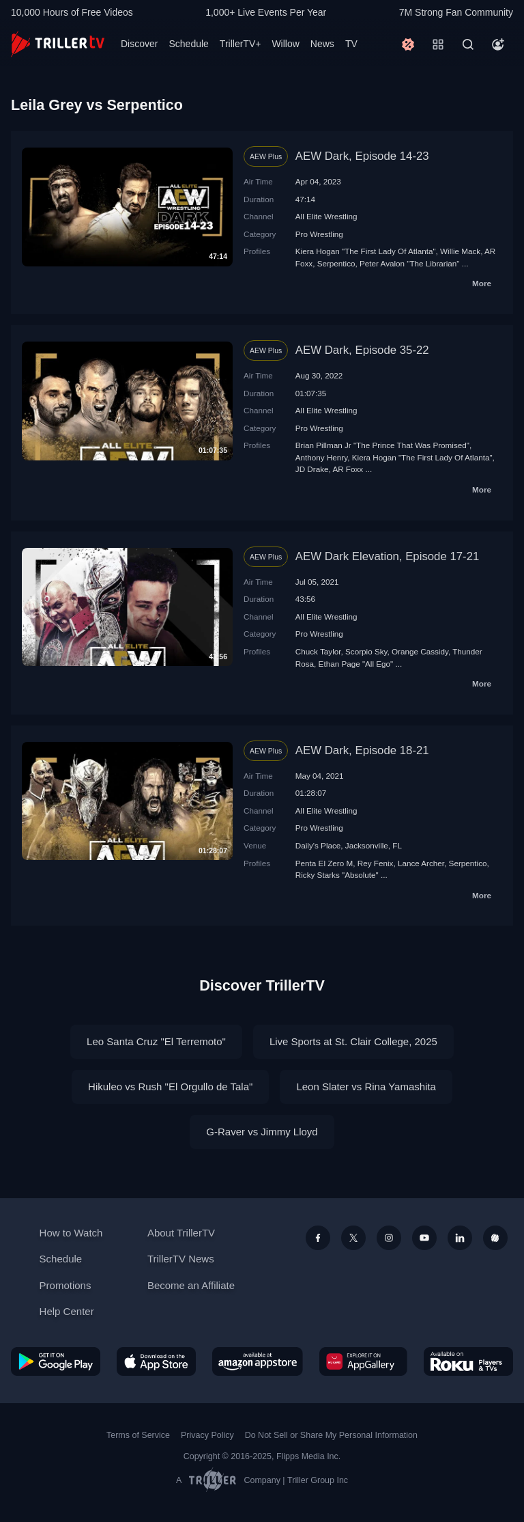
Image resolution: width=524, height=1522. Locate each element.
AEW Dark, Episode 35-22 (362, 350)
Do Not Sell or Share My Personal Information (331, 1435)
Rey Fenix (376, 863)
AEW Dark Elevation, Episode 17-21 (387, 556)
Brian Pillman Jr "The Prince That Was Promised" (382, 445)
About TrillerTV (181, 1233)
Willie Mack (460, 251)
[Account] (498, 44)
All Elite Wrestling (326, 216)
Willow (285, 43)
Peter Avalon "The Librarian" (409, 263)
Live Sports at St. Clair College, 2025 (353, 1041)
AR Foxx (347, 469)
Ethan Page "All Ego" (356, 663)
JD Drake (312, 469)
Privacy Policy (207, 1435)
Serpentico (336, 263)
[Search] (468, 44)
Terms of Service (138, 1435)
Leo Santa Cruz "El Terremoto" (156, 1041)
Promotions (65, 1285)
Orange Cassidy (420, 651)
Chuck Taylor (318, 651)
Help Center (67, 1311)
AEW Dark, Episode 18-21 (362, 750)
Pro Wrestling (319, 234)
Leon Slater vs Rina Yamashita (366, 1086)
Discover (139, 43)
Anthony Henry (321, 457)
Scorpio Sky (366, 651)
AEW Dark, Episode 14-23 (362, 156)
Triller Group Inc (317, 1480)
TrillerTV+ (240, 43)
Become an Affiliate (191, 1285)
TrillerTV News (180, 1258)
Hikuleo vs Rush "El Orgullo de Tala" (170, 1086)
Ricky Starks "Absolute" (337, 874)
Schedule (188, 43)
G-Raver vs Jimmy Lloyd (261, 1131)
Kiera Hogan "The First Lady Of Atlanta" (365, 251)
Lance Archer (421, 863)
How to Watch (71, 1233)
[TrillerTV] (57, 44)
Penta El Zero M (324, 863)
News (322, 43)
